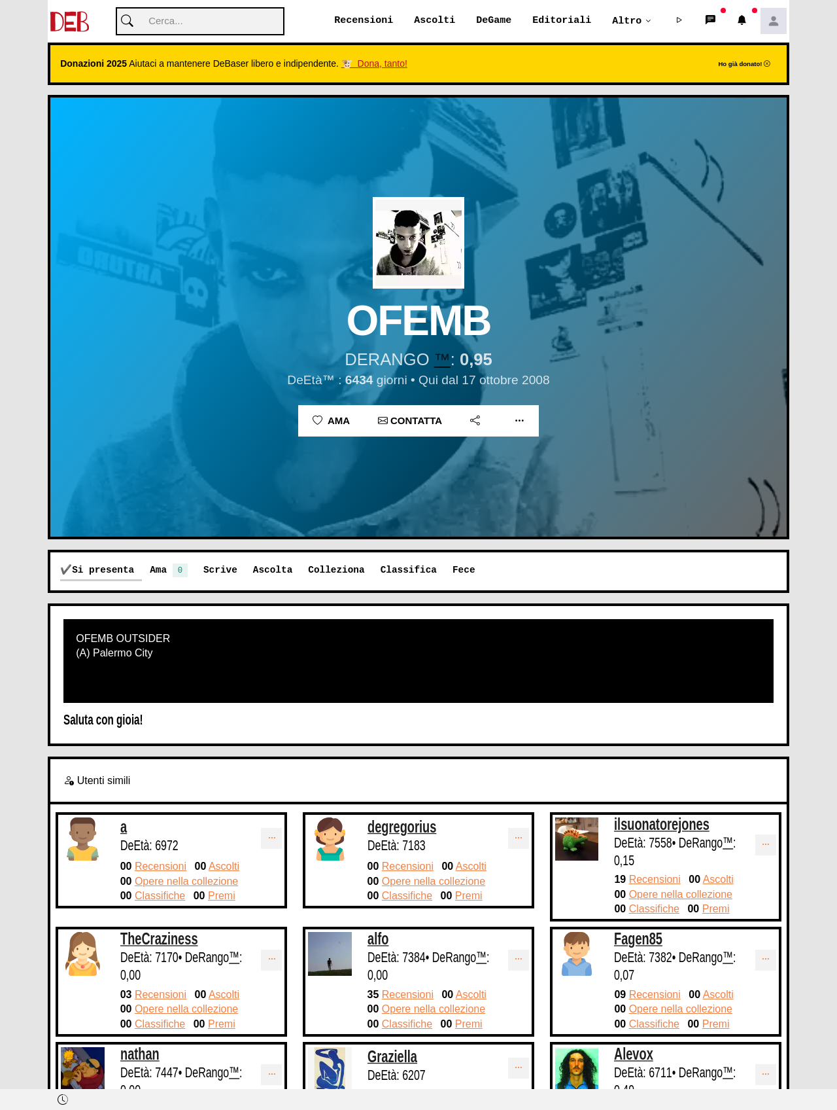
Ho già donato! (744, 64)
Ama (331, 421)
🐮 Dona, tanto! (374, 64)
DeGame (493, 20)
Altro (626, 20)
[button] (679, 22)
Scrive (220, 570)
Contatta (410, 421)
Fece (464, 570)
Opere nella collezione (186, 881)
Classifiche (160, 896)
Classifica (409, 570)
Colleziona (336, 570)
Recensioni (363, 20)
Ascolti (434, 20)
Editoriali (561, 20)
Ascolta (272, 570)
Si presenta (103, 570)
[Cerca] (200, 22)
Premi (221, 896)
